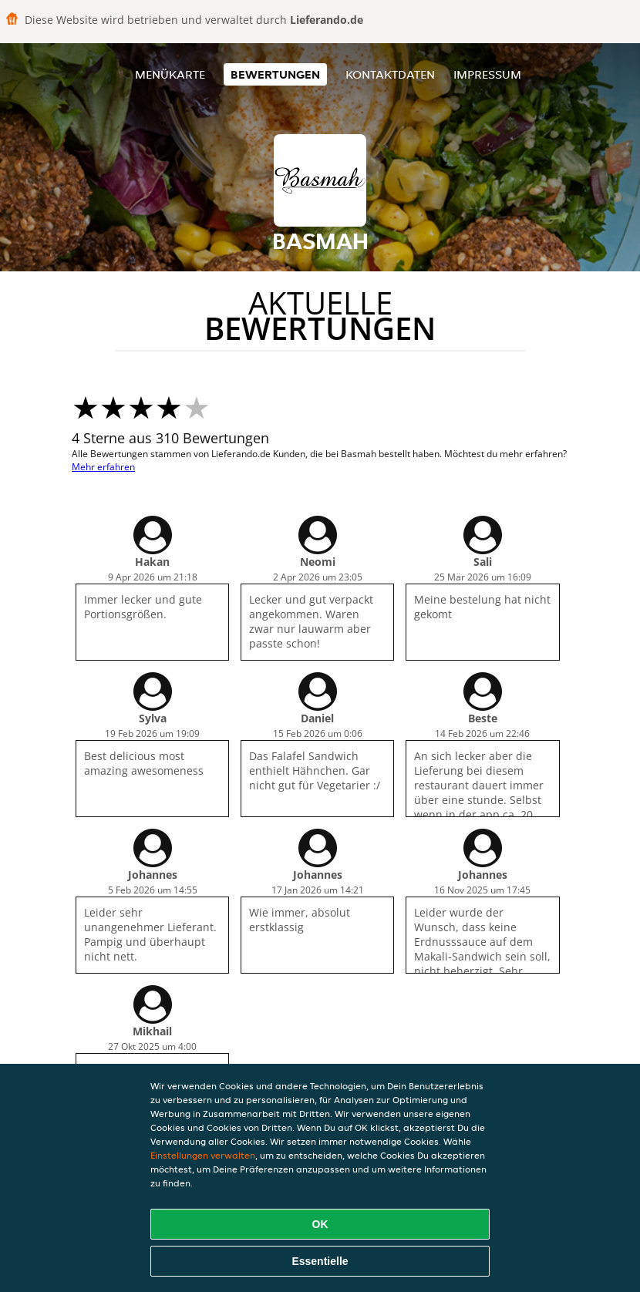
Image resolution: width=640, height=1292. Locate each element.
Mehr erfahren (103, 466)
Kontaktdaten (390, 74)
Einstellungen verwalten (202, 1155)
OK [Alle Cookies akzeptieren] (320, 1224)
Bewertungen (275, 74)
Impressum (487, 74)
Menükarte (170, 74)
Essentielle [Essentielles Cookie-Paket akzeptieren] (319, 1261)
